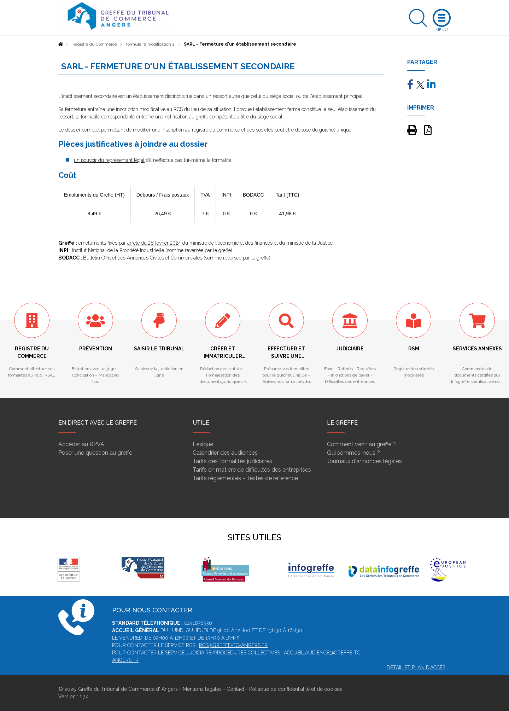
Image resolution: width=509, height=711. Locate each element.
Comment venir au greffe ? (361, 444)
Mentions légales (202, 689)
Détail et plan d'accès (416, 667)
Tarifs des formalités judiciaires (232, 461)
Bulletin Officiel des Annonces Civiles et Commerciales (142, 258)
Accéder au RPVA (81, 444)
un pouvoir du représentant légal (109, 160)
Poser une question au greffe (95, 452)
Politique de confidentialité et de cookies (295, 689)
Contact (235, 689)
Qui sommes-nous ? (353, 452)
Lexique (203, 444)
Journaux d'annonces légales (364, 461)
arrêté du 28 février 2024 (154, 243)
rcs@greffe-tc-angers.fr (233, 645)
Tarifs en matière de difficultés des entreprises (252, 469)
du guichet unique (331, 130)
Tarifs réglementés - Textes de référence (245, 478)
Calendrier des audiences (225, 452)
